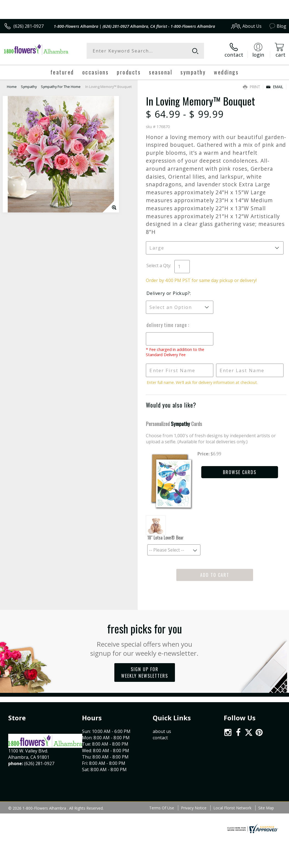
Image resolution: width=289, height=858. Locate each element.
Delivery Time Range (167, 324)
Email (274, 86)
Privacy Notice (193, 807)
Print (251, 86)
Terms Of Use (161, 807)
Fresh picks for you (145, 639)
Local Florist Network (232, 807)
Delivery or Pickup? (168, 293)
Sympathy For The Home (61, 86)
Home (12, 86)
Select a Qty (158, 265)
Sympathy (29, 86)
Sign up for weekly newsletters (144, 672)
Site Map (266, 807)
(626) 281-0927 (28, 26)
